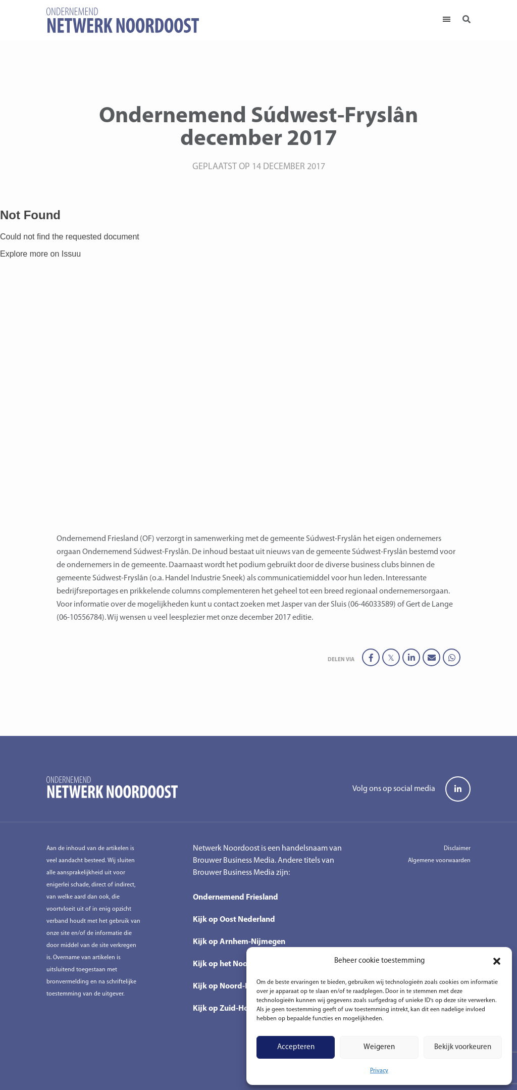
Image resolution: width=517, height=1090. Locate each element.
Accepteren (296, 1047)
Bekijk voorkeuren (462, 1047)
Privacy (379, 1071)
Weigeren (379, 1047)
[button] (497, 961)
